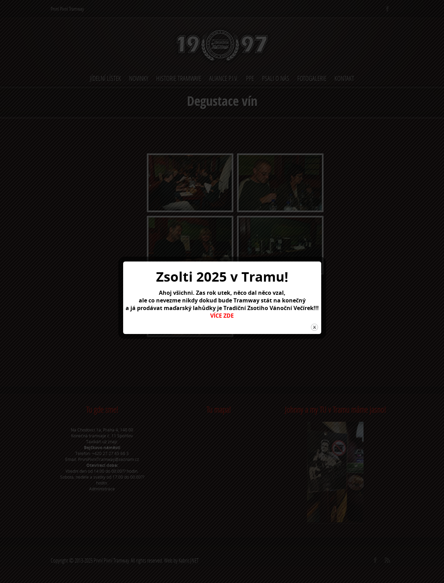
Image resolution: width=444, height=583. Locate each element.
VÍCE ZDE (222, 315)
